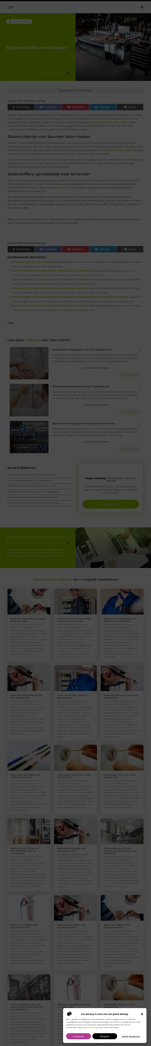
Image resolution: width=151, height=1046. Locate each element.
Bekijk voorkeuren (131, 1036)
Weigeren (105, 1036)
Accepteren (78, 1036)
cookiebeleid (92, 1027)
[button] (142, 1014)
